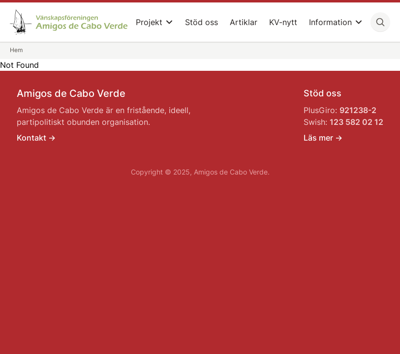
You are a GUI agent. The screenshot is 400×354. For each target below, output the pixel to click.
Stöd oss (201, 22)
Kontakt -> (36, 138)
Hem (16, 50)
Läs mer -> (323, 138)
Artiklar (243, 22)
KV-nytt (283, 22)
